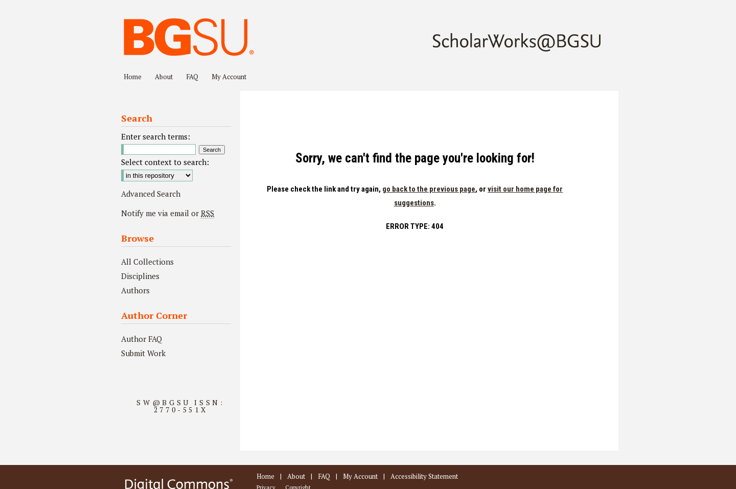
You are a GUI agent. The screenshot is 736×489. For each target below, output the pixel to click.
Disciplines (140, 276)
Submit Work (143, 353)
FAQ (324, 476)
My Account (360, 476)
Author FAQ (141, 339)
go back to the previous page (428, 189)
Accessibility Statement (424, 476)
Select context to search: (165, 162)
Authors (135, 290)
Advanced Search (150, 194)
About (296, 476)
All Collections (147, 262)
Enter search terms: (155, 136)
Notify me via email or (167, 213)
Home (265, 476)
